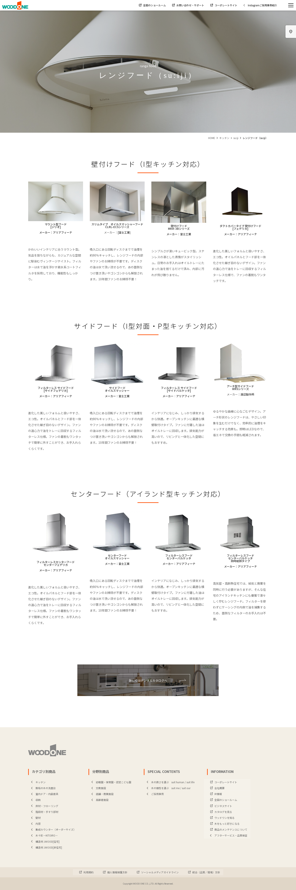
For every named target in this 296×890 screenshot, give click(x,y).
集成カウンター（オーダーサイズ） (52, 829)
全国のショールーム (154, 5)
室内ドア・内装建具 (43, 794)
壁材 (35, 817)
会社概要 (219, 788)
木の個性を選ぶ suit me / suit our (167, 788)
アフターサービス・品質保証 (227, 835)
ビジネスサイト (223, 806)
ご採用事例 (154, 794)
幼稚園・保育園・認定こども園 (110, 782)
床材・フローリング (43, 806)
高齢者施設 (99, 800)
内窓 (35, 823)
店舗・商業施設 (102, 794)
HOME (211, 138)
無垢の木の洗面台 (42, 788)
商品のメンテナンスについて (230, 829)
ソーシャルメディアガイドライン (159, 872)
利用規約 (88, 872)
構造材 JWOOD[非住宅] (45, 847)
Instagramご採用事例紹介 (259, 5)
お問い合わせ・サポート (190, 5)
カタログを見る (223, 812)
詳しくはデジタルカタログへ (157, 680)
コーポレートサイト (225, 5)
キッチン (224, 138)
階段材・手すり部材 (43, 812)
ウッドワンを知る (224, 817)
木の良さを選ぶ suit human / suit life (169, 782)
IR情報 (218, 794)
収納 (35, 800)
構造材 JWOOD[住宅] (44, 841)
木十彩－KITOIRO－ (43, 835)
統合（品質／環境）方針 (206, 872)
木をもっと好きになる (227, 823)
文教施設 (98, 788)
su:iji (235, 138)
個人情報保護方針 (117, 872)
